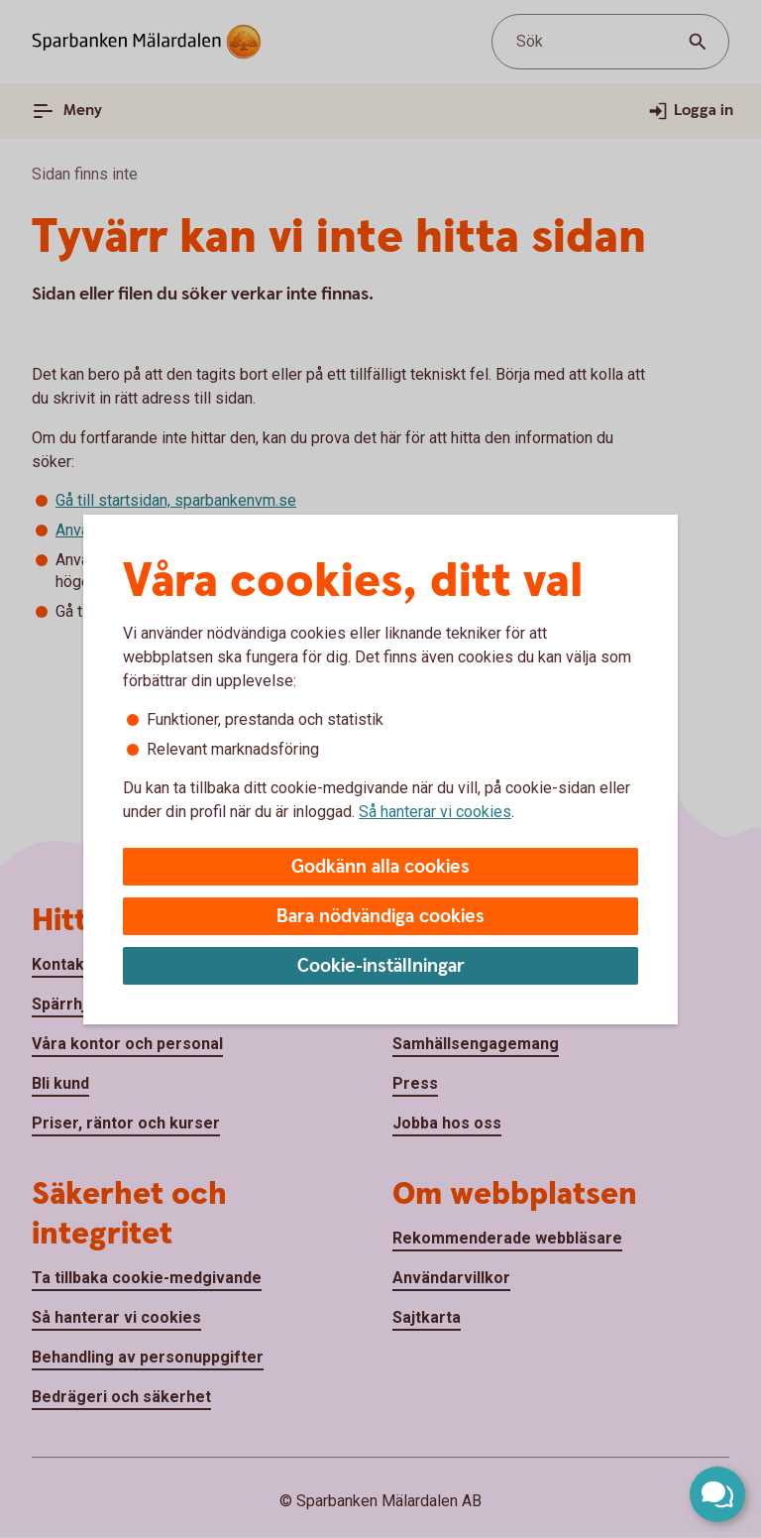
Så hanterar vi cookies (435, 811)
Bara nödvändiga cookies (380, 916)
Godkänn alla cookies (380, 867)
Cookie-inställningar (381, 966)
